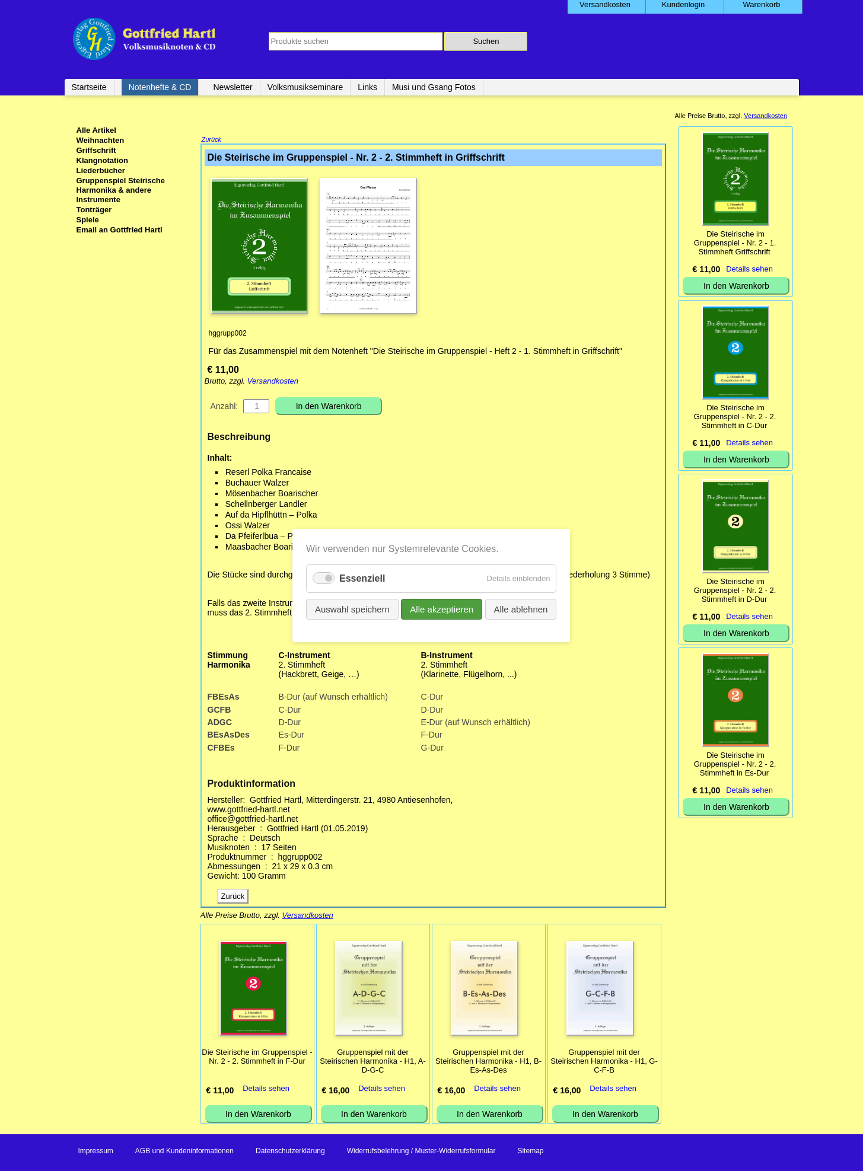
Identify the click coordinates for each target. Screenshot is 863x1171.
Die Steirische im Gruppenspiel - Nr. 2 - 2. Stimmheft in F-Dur (257, 1058)
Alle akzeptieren (442, 609)
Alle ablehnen (521, 609)
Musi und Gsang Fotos (434, 87)
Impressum (95, 1152)
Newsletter (232, 87)
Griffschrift (96, 150)
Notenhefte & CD (160, 87)
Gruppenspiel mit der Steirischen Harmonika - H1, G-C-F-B (604, 1062)
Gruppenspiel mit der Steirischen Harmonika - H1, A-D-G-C (372, 1062)
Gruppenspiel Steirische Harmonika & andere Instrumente (121, 190)
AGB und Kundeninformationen (184, 1152)
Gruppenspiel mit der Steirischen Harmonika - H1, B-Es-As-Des (488, 1062)
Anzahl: (224, 407)
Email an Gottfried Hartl (120, 229)
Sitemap (530, 1152)
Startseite (89, 87)
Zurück (212, 140)
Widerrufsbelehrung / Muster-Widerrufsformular (421, 1152)
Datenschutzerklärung (290, 1152)
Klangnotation (102, 160)
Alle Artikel (96, 130)
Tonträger (94, 209)
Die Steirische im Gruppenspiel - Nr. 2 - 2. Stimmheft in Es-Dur (735, 764)
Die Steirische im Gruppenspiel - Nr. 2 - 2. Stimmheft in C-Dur (735, 416)
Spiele (88, 219)
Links (367, 87)
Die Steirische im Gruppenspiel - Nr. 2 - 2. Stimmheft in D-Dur (735, 590)
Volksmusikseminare (305, 87)
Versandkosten (272, 382)
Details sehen (266, 1089)
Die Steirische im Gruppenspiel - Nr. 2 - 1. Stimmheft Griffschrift (735, 242)
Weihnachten (101, 140)
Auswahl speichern (352, 609)
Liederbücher (101, 170)
